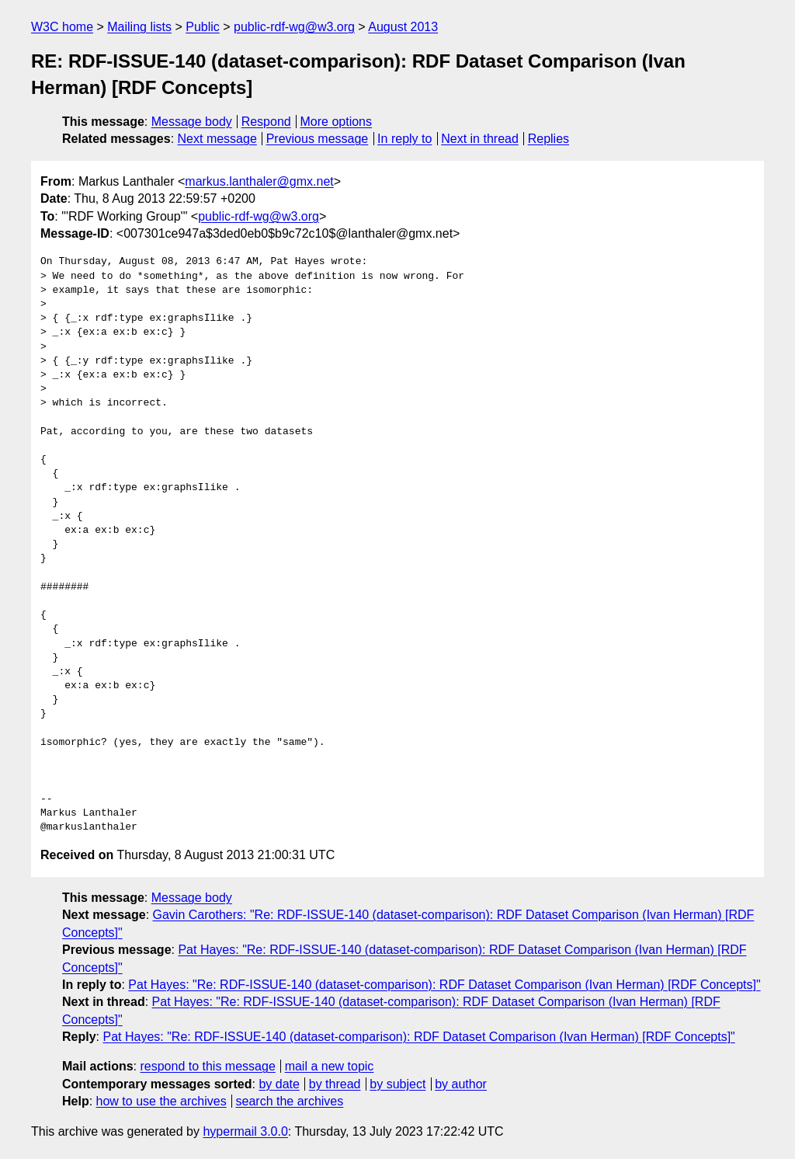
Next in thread (480, 138)
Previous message (317, 138)
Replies (548, 138)
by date (279, 1084)
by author (461, 1084)
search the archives (290, 1101)
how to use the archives (161, 1101)
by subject (397, 1084)
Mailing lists (139, 26)
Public (203, 26)
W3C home (62, 26)
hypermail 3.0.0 (245, 1131)
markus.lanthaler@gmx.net (259, 181)
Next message (217, 138)
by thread (335, 1084)
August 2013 (403, 26)
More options (336, 121)
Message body (191, 121)
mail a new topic (329, 1066)
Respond (266, 121)
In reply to (404, 138)
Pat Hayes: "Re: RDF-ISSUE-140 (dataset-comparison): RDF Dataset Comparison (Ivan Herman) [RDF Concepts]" (444, 984)
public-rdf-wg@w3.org (294, 26)
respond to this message (207, 1066)
